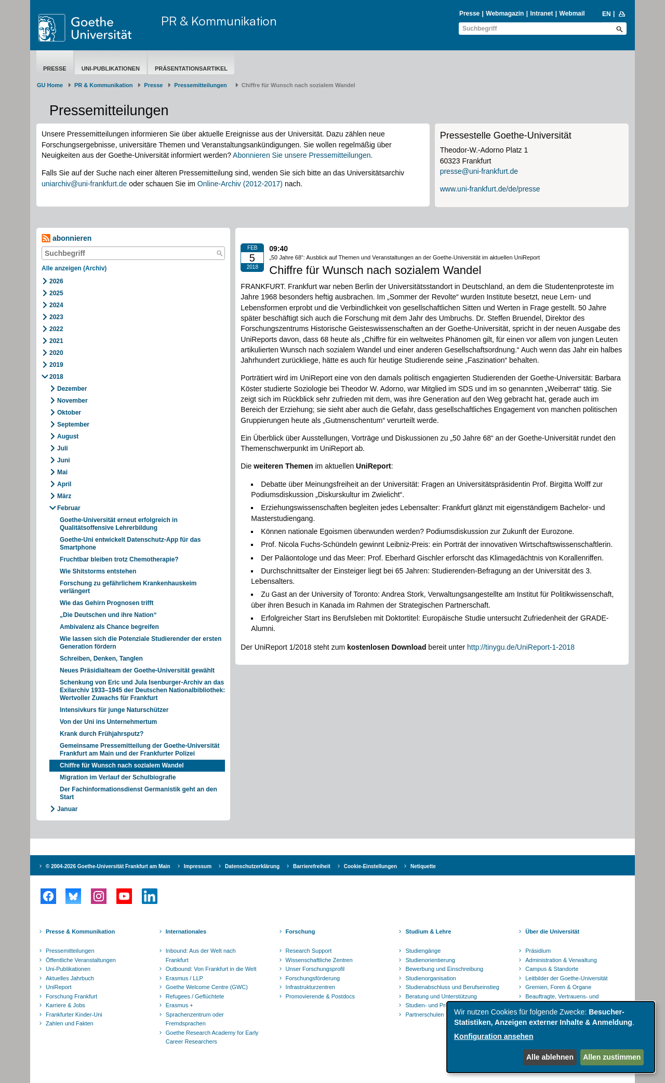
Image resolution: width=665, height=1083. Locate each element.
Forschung (300, 931)
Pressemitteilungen (70, 951)
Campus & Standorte (551, 969)
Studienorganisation (430, 978)
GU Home (50, 85)
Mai (62, 472)
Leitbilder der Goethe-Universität (566, 978)
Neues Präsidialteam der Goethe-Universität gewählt (137, 670)
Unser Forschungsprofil (315, 969)
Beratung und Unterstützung (441, 996)
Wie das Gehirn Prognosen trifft (107, 603)
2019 (56, 364)
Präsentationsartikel (191, 68)
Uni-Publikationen (111, 68)
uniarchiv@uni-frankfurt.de (84, 184)
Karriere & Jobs (65, 1005)
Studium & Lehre (428, 931)
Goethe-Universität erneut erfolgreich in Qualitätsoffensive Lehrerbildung (119, 523)
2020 (56, 353)
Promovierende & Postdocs (320, 996)
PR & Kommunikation (219, 21)
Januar (67, 809)
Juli (62, 448)
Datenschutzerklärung (252, 866)
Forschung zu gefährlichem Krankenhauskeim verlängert (128, 587)
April (64, 484)
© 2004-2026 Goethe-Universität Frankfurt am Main (108, 866)
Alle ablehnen (550, 1057)
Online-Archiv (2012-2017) (240, 184)
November (72, 400)
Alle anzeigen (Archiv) (74, 268)
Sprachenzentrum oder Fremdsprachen (195, 1019)
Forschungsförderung (313, 978)
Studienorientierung (430, 960)
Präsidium (538, 951)
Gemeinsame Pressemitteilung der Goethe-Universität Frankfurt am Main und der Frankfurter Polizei (139, 749)
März (64, 496)
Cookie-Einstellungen (370, 866)
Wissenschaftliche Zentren (319, 960)
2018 (56, 376)
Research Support (309, 951)
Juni (63, 460)
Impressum (197, 866)
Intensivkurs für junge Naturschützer (114, 710)
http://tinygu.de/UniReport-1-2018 (521, 647)
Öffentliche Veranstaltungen (81, 960)
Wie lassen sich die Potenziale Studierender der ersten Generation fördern (140, 642)
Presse (469, 13)
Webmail (572, 13)
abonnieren (66, 238)
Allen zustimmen (612, 1057)
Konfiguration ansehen (493, 1036)
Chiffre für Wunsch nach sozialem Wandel (122, 765)
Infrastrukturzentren (310, 987)
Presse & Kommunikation (80, 931)
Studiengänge (423, 951)
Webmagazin (505, 13)
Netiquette (423, 866)
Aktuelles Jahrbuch (70, 978)
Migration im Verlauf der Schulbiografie (118, 777)
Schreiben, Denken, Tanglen (101, 658)
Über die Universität (552, 931)
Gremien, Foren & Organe (558, 987)
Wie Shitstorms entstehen (98, 571)
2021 (56, 341)
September (73, 424)
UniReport (59, 987)
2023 (56, 317)
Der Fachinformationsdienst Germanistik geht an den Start (138, 793)
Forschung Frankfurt (71, 996)
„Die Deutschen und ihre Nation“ (108, 615)
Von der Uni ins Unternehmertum (108, 721)
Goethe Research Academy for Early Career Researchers (212, 1037)
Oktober (69, 412)
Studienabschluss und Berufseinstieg (452, 987)
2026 (56, 281)
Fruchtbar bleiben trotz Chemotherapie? (119, 559)
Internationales (186, 931)
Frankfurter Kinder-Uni (74, 1014)
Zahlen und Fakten (70, 1023)
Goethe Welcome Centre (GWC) (207, 987)
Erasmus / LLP (184, 978)
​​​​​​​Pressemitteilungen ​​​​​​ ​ (202, 85)
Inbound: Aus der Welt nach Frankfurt (201, 955)
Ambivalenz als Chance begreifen (109, 626)
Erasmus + (179, 1005)
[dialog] (551, 1037)
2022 (56, 329)
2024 (56, 305)
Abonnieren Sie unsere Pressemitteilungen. (303, 155)
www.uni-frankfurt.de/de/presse (490, 189)
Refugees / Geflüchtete (195, 996)
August (67, 436)
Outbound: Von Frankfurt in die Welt (211, 969)
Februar (69, 508)
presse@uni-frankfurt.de (479, 171)
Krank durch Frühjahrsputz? (101, 733)
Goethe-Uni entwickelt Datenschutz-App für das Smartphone (130, 543)
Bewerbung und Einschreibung (444, 969)
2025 (56, 293)
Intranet (541, 13)
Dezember (72, 388)
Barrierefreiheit (311, 866)
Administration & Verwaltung (561, 960)
